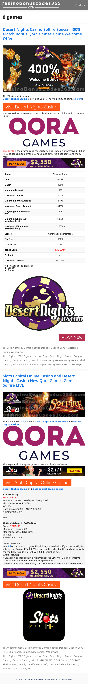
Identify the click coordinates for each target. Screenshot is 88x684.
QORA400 (73, 360)
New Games (37, 651)
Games (26, 651)
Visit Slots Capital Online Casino (37, 482)
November (45, 360)
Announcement (14, 647)
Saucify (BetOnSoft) (44, 364)
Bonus (27, 347)
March (35, 360)
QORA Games (59, 360)
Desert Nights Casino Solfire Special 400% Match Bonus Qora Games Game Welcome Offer (42, 34)
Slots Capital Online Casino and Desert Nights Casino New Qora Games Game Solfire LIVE (39, 380)
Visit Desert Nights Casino (31, 107)
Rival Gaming (10, 664)
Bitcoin (10, 347)
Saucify (29, 364)
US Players (78, 364)
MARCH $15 (9, 497)
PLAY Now (71, 337)
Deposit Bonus (59, 347)
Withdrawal (17, 351)
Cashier (36, 347)
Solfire (78, 98)
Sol (9, 546)
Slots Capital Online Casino (52, 421)
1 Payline (11, 356)
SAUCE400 (8, 150)
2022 (20, 356)
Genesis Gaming (21, 360)
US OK (67, 364)
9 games (28, 356)
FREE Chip (8, 651)
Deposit (45, 347)
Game (18, 651)
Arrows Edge (41, 356)
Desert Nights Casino (15, 98)
